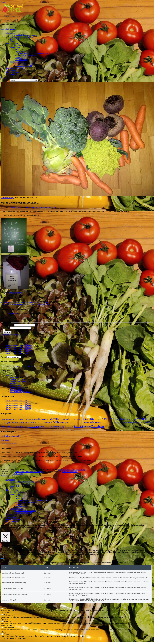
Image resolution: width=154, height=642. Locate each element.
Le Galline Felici (21, 60)
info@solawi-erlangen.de (10, 436)
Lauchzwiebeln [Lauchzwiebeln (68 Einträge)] (29, 422)
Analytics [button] (4, 619)
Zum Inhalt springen (8, 29)
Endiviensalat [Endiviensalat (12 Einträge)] (34, 419)
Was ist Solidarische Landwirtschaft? (23, 35)
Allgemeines (10, 33)
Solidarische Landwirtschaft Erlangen (15, 16)
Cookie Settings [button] (7, 529)
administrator (31, 207)
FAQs (12, 41)
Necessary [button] (4, 556)
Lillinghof (18, 58)
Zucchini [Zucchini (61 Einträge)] (78, 426)
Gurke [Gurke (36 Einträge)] (93, 419)
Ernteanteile (18, 293)
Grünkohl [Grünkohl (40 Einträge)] (86, 419)
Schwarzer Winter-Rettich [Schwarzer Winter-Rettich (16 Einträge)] (16, 427)
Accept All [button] (17, 529)
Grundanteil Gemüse (17, 45)
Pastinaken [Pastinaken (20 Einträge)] (72, 423)
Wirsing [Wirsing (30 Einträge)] (61, 427)
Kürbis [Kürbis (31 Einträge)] (12, 423)
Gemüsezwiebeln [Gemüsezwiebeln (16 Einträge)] (77, 419)
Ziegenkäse (19, 51)
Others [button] (3, 632)
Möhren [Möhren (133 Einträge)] (58, 422)
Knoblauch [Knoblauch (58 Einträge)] (120, 419)
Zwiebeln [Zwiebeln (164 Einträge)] (97, 426)
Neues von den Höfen (18, 381)
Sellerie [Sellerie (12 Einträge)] (27, 426)
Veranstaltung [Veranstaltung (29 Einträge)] (44, 427)
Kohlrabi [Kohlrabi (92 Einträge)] (141, 418)
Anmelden (7, 332)
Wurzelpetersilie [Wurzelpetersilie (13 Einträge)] (69, 426)
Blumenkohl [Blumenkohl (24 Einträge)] (12, 419)
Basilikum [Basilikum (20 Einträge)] (4, 419)
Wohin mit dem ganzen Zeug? (21, 392)
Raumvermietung (12, 74)
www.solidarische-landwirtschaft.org (71, 470)
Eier (16, 49)
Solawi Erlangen (16, 386)
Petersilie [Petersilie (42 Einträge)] (87, 422)
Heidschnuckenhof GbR (23, 66)
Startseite (5, 198)
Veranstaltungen (11, 70)
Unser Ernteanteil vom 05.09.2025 (18, 351)
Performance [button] (5, 613)
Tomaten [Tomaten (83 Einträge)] (34, 426)
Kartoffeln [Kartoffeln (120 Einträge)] (107, 418)
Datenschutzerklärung (9, 444)
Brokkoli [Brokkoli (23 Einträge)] (20, 419)
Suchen (3, 78)
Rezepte (13, 383)
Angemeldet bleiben (12, 330)
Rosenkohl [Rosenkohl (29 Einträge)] (117, 423)
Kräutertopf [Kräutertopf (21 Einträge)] (5, 423)
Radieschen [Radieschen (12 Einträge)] (109, 423)
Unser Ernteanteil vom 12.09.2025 (18, 349)
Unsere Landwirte (16, 62)
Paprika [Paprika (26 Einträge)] (66, 423)
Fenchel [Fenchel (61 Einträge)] (53, 418)
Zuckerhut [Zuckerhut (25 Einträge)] (87, 427)
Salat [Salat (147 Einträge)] (148, 422)
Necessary (7, 559)
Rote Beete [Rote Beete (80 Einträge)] (128, 422)
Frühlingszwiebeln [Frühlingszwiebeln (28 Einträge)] (64, 419)
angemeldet (12, 313)
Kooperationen (15, 47)
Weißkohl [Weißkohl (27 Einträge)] (54, 427)
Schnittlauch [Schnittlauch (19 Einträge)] (5, 427)
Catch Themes (18, 474)
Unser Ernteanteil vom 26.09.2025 (18, 345)
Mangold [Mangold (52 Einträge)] (48, 422)
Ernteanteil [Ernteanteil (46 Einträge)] (43, 419)
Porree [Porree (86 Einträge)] (96, 422)
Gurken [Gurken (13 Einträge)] (99, 419)
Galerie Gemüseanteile (14, 72)
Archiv (3, 357)
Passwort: (6, 328)
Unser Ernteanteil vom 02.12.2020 (28, 366)
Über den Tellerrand (17, 388)
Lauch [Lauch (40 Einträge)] (18, 422)
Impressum (5, 440)
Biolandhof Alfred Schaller (25, 64)
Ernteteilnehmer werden (14, 68)
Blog (11, 198)
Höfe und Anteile (12, 43)
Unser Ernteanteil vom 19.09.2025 (18, 347)
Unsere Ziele (15, 39)
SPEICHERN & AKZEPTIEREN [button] (13, 638)
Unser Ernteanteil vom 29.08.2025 (18, 353)
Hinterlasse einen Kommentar (47, 207)
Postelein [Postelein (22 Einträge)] (103, 423)
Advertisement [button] (6, 625)
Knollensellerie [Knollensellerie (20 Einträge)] (131, 419)
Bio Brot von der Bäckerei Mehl (26, 56)
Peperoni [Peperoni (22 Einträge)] (80, 423)
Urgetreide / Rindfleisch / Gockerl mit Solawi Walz (33, 53)
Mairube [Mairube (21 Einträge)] (40, 423)
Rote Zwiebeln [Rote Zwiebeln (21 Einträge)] (139, 423)
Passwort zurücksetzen (11, 335)
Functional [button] (5, 606)
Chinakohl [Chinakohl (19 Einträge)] (27, 419)
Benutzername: (8, 325)
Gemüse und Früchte (17, 379)
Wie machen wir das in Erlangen (22, 37)
